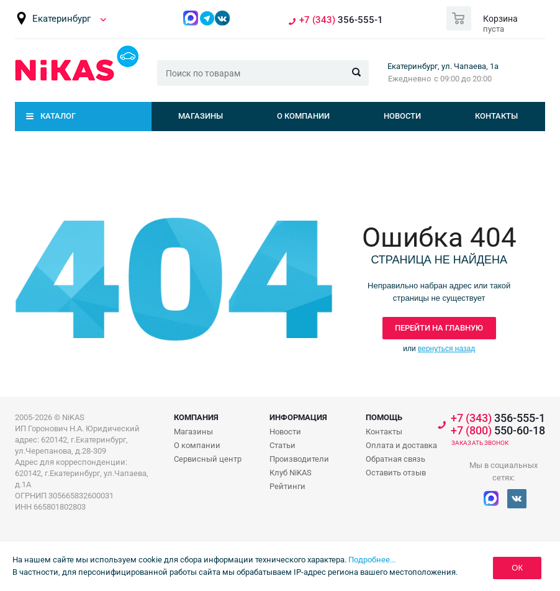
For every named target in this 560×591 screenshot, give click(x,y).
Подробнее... (371, 559)
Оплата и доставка (401, 445)
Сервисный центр (208, 459)
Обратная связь (395, 459)
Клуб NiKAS (290, 472)
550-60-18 (498, 430)
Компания (196, 417)
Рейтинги (287, 486)
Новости (402, 116)
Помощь (384, 417)
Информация (298, 417)
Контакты (496, 116)
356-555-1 (341, 20)
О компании (303, 116)
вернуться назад (446, 348)
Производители (299, 459)
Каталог (58, 116)
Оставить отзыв (396, 472)
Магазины (200, 116)
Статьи (282, 445)
